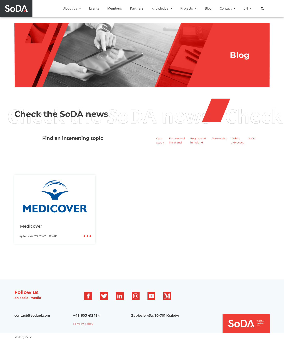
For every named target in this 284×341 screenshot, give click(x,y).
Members (114, 8)
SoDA (252, 143)
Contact (228, 8)
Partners (136, 8)
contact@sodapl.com (32, 321)
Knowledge (162, 8)
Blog (208, 8)
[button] (72, 8)
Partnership (219, 143)
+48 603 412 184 (86, 321)
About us (72, 8)
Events (94, 8)
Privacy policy (83, 329)
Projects (188, 8)
